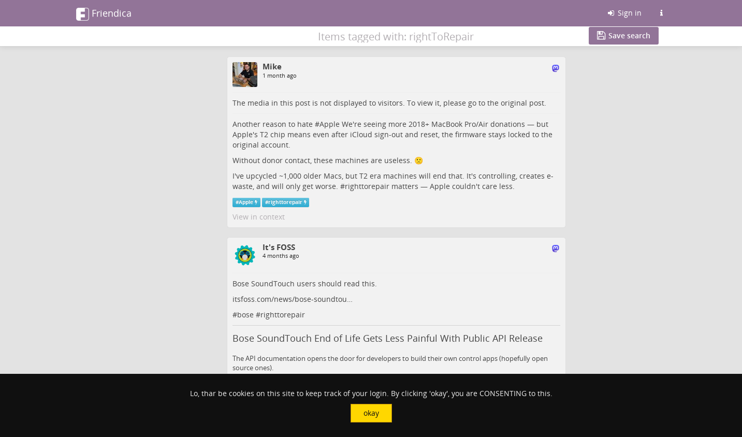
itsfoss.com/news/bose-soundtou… (292, 299)
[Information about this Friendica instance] (661, 13)
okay (371, 413)
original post (522, 103)
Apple (329, 124)
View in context (258, 217)
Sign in (624, 13)
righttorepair (367, 186)
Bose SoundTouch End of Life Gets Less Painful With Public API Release (387, 338)
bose (245, 314)
